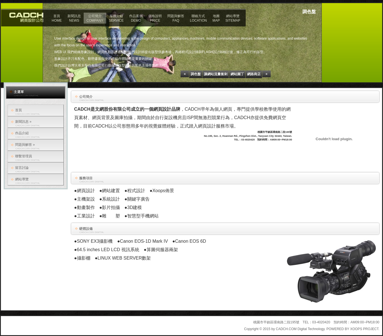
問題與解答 (25, 145)
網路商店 (254, 74)
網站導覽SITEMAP (232, 18)
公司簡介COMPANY (94, 18)
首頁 (18, 110)
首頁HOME (57, 18)
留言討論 (22, 168)
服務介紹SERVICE (116, 18)
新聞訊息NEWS (74, 18)
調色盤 (196, 74)
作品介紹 (22, 133)
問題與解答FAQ (175, 18)
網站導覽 (22, 179)
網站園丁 (237, 74)
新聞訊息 (23, 122)
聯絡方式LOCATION (198, 18)
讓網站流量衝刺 (215, 74)
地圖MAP (216, 18)
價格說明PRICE (155, 18)
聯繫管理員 (23, 156)
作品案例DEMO (136, 18)
